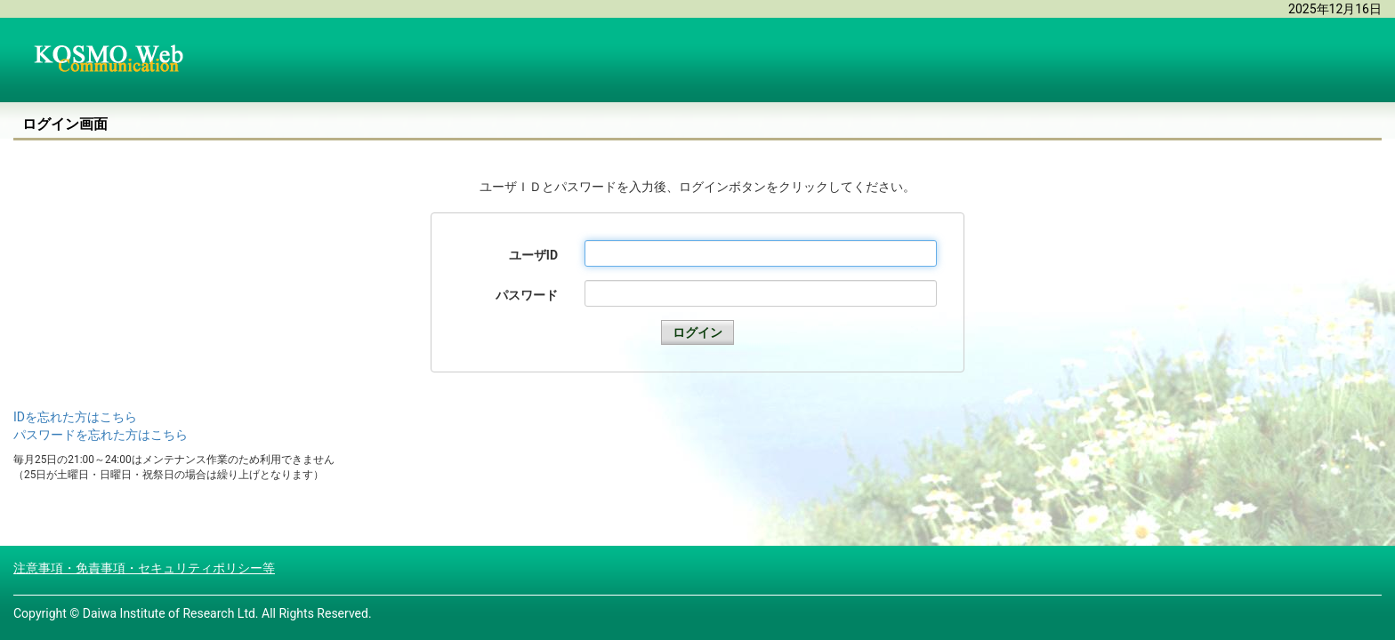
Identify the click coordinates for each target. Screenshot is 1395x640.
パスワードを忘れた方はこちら (100, 435)
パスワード (527, 295)
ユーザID (533, 255)
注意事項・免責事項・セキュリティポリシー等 (144, 568)
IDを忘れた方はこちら (75, 417)
